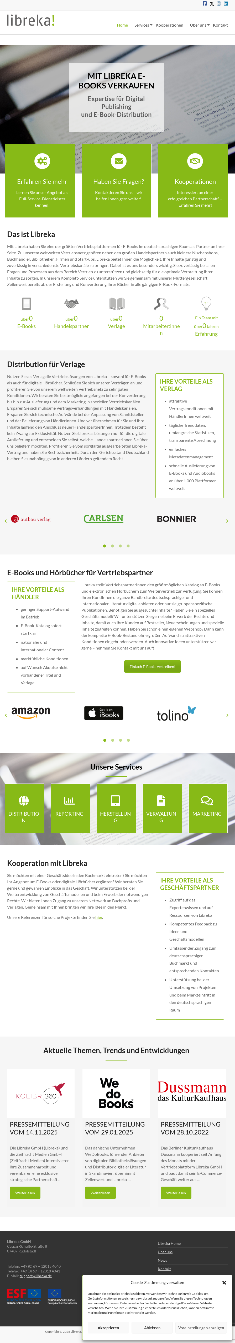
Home (122, 24)
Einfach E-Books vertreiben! (152, 666)
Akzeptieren (108, 1327)
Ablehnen (152, 1327)
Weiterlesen (25, 1193)
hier (98, 917)
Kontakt (220, 24)
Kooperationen (169, 24)
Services (141, 24)
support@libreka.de (36, 1275)
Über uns (198, 24)
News (162, 1260)
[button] (224, 1282)
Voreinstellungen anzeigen (201, 1327)
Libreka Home (169, 1243)
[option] (43, 521)
